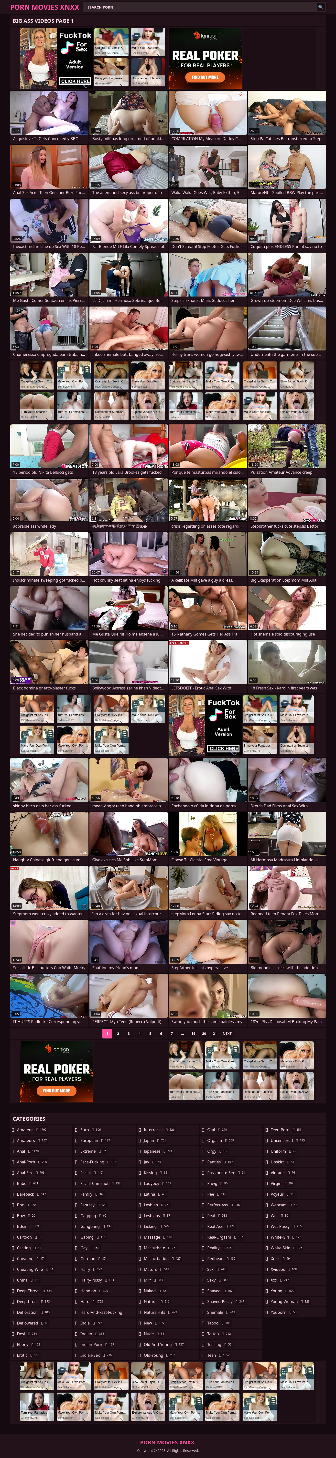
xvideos (284, 1269)
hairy (91, 1269)
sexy (218, 1280)
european (95, 1140)
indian (92, 1333)
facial (92, 1172)
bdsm (29, 1226)
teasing (220, 1344)
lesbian (157, 1205)
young (283, 1290)
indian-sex (96, 1355)
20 (204, 1033)
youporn (284, 1312)
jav (153, 1162)
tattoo (219, 1333)
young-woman (291, 1301)
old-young (160, 1355)
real (217, 1215)
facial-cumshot (101, 1183)
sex (217, 1269)
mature (157, 1269)
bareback (32, 1194)
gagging (94, 1215)
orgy (218, 1151)
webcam (284, 1205)
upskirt (283, 1162)
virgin (283, 1183)
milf (154, 1280)
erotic (29, 1355)
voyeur (284, 1194)
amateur (32, 1129)
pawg (218, 1183)
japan (155, 1140)
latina (156, 1194)
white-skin (287, 1248)
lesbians (157, 1215)
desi (27, 1333)
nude (154, 1333)
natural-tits (161, 1312)
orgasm (221, 1140)
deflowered (33, 1323)
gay (90, 1248)
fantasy (94, 1205)
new (154, 1323)
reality (220, 1248)
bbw (27, 1215)
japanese (159, 1151)
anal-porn (32, 1162)
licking (157, 1226)
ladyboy (158, 1183)
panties (220, 1162)
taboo (219, 1323)
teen (219, 1355)
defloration (34, 1312)
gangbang (96, 1226)
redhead (222, 1258)
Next (227, 1033)
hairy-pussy (97, 1280)
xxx (280, 1280)
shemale (221, 1312)
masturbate (160, 1248)
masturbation (163, 1258)
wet (281, 1215)
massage (158, 1237)
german (93, 1258)
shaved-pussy (226, 1301)
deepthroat (34, 1301)
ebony (29, 1344)
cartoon (30, 1237)
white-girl (286, 1237)
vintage (283, 1172)
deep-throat (35, 1290)
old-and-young (164, 1344)
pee (217, 1194)
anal (28, 1151)
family (92, 1194)
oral (217, 1129)
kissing (157, 1172)
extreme (93, 1151)
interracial (160, 1129)
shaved (220, 1290)
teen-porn (287, 1129)
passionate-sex (226, 1172)
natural (157, 1301)
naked (155, 1290)
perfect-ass (224, 1205)
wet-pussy (287, 1226)
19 (193, 1033)
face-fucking (98, 1162)
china (29, 1280)
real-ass (221, 1226)
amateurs (32, 1140)
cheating (32, 1258)
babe (28, 1183)
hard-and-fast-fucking (101, 1313)
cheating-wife (35, 1269)
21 (215, 1033)
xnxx (281, 1258)
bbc (27, 1205)
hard (92, 1301)
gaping (93, 1237)
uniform (284, 1151)
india (91, 1323)
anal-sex (31, 1172)
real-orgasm (225, 1237)
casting (29, 1248)
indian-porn (97, 1344)
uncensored (288, 1140)
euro (91, 1129)
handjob (94, 1290)
